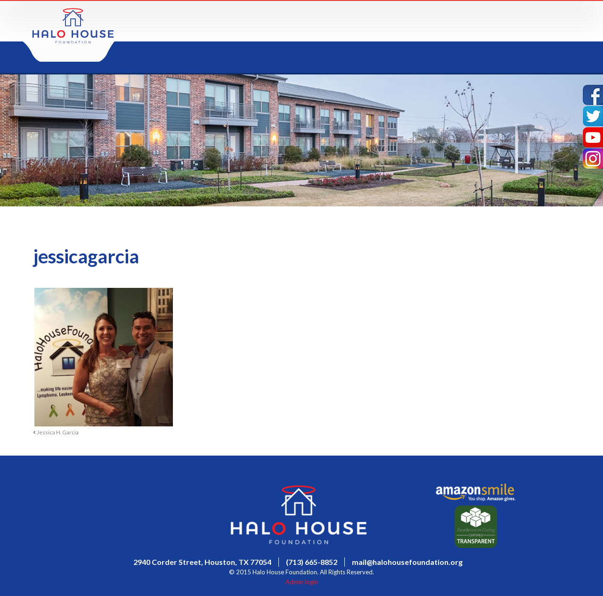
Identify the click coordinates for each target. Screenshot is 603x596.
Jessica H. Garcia (56, 432)
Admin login (301, 582)
